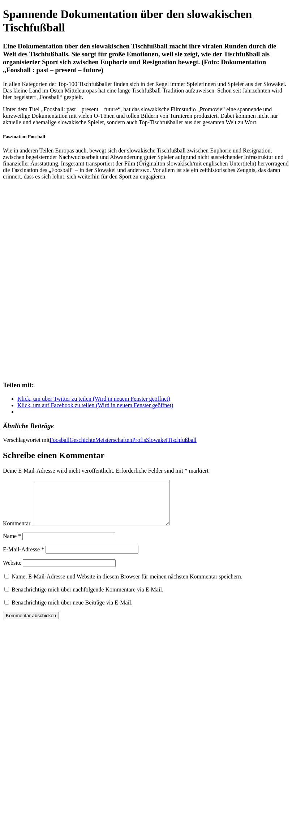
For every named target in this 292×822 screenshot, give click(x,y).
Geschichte (82, 440)
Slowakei (157, 440)
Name (12, 545)
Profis (139, 440)
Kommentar (16, 532)
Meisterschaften (113, 440)
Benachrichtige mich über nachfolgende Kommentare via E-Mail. (87, 598)
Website (12, 571)
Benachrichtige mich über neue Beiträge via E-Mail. (72, 611)
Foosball (59, 440)
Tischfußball (181, 440)
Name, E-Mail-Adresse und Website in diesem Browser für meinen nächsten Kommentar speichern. (127, 585)
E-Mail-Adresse (23, 558)
